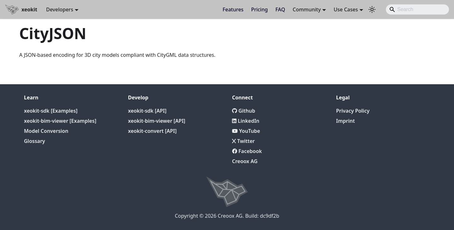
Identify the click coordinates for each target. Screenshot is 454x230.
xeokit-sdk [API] (147, 110)
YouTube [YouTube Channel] (246, 130)
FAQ (280, 9)
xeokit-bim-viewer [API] (156, 120)
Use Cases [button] (346, 9)
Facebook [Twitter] (247, 151)
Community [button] (307, 9)
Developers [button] (59, 9)
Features (233, 9)
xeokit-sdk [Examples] (51, 110)
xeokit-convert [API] (152, 130)
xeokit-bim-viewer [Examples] (60, 120)
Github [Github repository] (243, 110)
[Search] (417, 9)
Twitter (243, 141)
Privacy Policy (353, 110)
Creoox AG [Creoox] (245, 161)
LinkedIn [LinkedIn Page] (245, 120)
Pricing (259, 9)
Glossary (34, 141)
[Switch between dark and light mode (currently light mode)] (372, 9)
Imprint (345, 120)
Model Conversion (46, 130)
